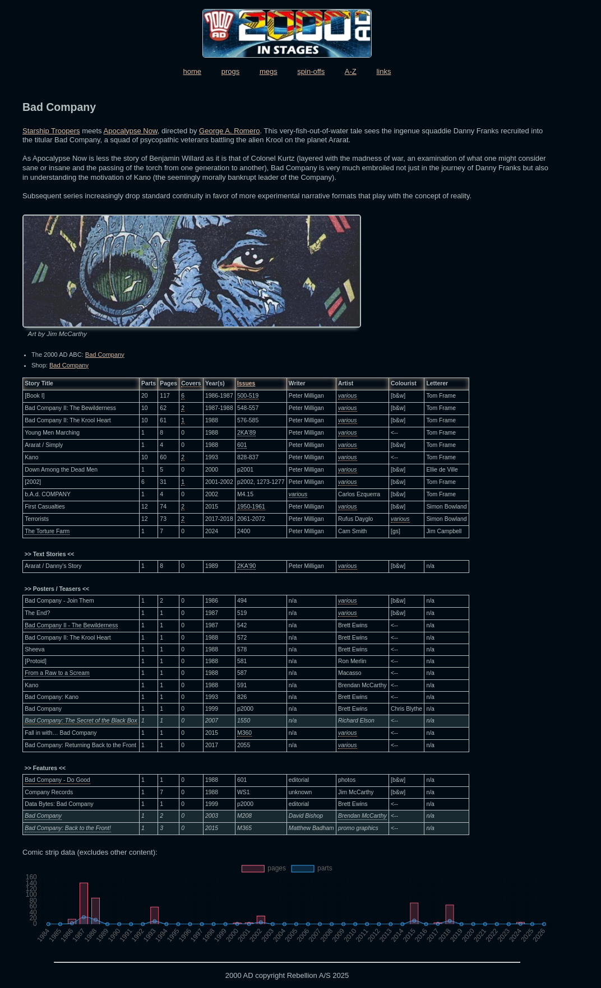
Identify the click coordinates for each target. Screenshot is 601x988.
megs (269, 71)
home (192, 71)
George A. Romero (229, 131)
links (383, 71)
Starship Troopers (51, 131)
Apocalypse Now (131, 131)
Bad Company (104, 354)
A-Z (351, 71)
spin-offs (311, 71)
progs (230, 71)
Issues (246, 383)
